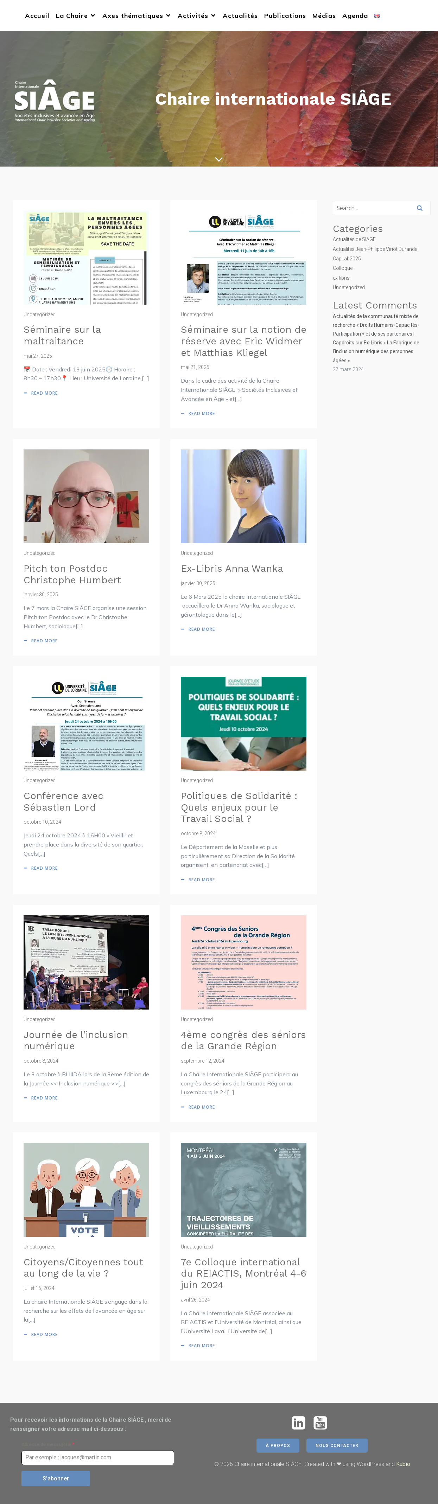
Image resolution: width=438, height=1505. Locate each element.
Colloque (343, 269)
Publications (285, 16)
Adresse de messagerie (47, 1445)
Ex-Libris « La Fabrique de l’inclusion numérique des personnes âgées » (376, 352)
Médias (324, 16)
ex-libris (341, 278)
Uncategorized (40, 315)
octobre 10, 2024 (42, 822)
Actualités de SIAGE (354, 240)
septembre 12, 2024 (202, 1061)
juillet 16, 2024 (39, 1289)
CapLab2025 (347, 259)
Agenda (355, 16)
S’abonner (56, 1479)
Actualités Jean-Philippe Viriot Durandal (376, 249)
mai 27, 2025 (38, 356)
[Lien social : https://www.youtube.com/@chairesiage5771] (323, 1424)
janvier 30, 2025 (41, 595)
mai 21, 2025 (195, 368)
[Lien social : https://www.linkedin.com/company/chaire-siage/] (301, 1424)
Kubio (403, 1464)
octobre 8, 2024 (198, 834)
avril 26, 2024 (195, 1300)
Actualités (240, 16)
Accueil (37, 16)
